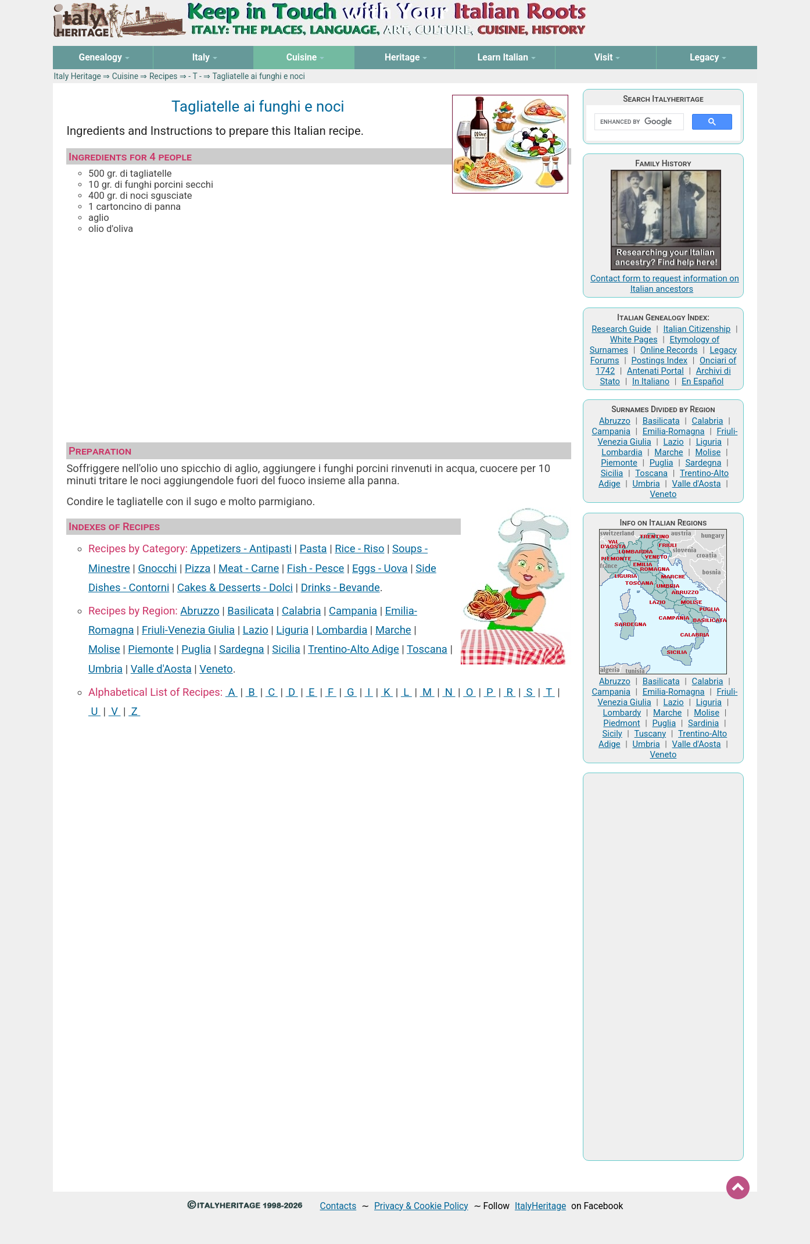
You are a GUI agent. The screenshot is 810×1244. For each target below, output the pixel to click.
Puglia (196, 649)
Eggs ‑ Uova (380, 568)
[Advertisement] (318, 334)
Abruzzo (199, 611)
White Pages (634, 339)
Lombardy (622, 712)
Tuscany (650, 733)
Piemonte (150, 649)
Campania (353, 611)
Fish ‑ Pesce (316, 568)
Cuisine (125, 76)
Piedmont (621, 723)
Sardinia (703, 723)
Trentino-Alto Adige (353, 649)
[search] (637, 122)
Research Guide (621, 329)
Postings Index (659, 360)
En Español (702, 381)
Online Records (669, 350)
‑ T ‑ (195, 76)
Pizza (197, 568)
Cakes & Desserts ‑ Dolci (235, 587)
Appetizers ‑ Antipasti (241, 548)
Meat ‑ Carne (248, 568)
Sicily (612, 733)
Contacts (338, 1205)
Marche (393, 630)
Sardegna (241, 649)
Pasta (313, 548)
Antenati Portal (655, 371)
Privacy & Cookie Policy (421, 1205)
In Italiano (650, 381)
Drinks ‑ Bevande (340, 587)
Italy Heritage (77, 76)
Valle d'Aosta (161, 669)
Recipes (163, 76)
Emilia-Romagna (674, 431)
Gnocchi (157, 568)
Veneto (215, 669)
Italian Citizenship (696, 329)
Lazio (255, 630)
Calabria (301, 611)
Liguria (292, 630)
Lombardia (342, 630)
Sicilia (286, 649)
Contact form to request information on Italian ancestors (664, 283)
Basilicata (250, 611)
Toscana (427, 649)
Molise (104, 649)
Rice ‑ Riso (359, 548)
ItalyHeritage (540, 1205)
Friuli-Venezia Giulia (188, 630)
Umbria (105, 669)
